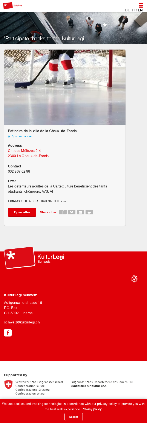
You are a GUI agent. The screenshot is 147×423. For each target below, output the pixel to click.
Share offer (48, 212)
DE (128, 10)
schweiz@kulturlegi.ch (22, 322)
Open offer (22, 212)
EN (140, 10)
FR (135, 10)
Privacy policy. (92, 409)
